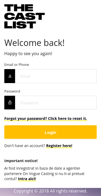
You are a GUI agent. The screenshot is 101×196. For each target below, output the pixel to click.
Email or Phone (16, 64)
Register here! (59, 145)
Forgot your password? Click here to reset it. (45, 118)
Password (12, 91)
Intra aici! (27, 178)
